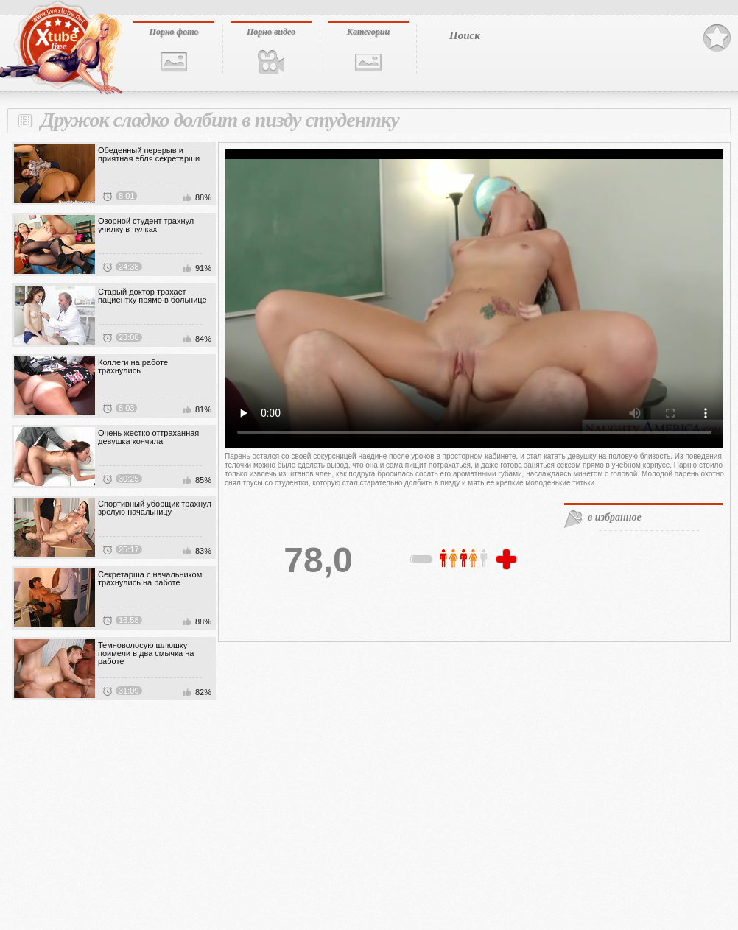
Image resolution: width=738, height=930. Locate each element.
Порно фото (174, 32)
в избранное (615, 517)
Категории (368, 32)
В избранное (717, 38)
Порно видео (271, 32)
